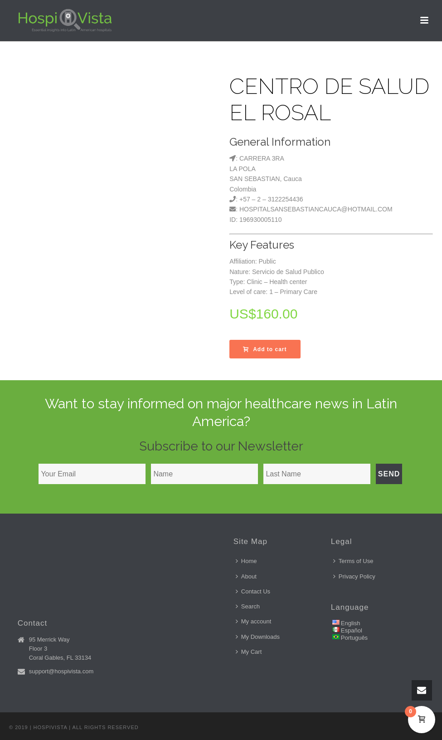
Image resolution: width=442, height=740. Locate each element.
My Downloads (258, 636)
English (350, 623)
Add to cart (265, 349)
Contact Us (253, 591)
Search (248, 606)
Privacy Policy (354, 576)
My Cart (249, 651)
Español (351, 630)
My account (253, 621)
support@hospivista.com (61, 671)
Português (354, 637)
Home (246, 561)
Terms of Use (353, 561)
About (246, 576)
